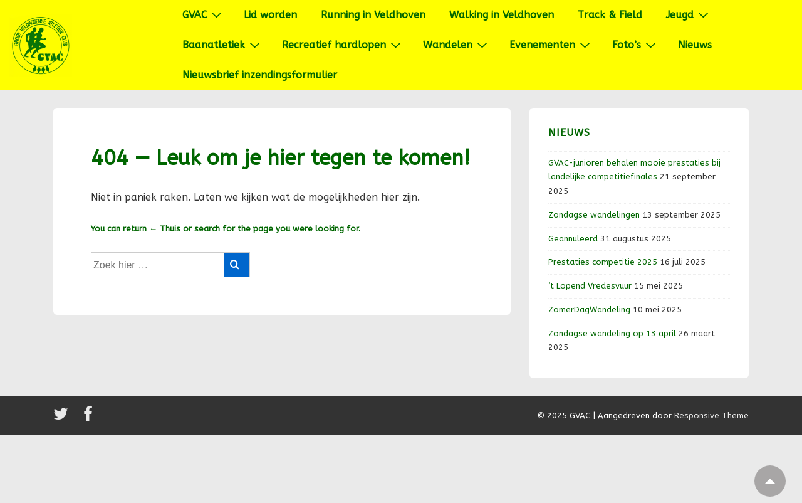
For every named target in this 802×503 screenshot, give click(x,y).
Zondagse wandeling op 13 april (612, 333)
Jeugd (689, 14)
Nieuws (695, 45)
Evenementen (551, 44)
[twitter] (63, 418)
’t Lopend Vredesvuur (590, 285)
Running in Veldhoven (373, 15)
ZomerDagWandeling (589, 309)
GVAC (203, 14)
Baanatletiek (222, 44)
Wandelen (457, 44)
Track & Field (610, 15)
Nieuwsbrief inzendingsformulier (259, 75)
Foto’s (635, 44)
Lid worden (270, 15)
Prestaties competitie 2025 (602, 262)
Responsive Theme (711, 415)
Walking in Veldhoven (501, 15)
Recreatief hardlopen (343, 44)
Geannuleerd (573, 238)
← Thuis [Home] (164, 228)
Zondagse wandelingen (594, 215)
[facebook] (89, 418)
